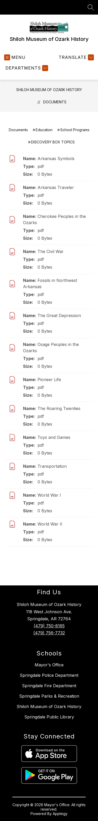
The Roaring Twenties (58, 408)
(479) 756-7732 (49, 632)
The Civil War (50, 251)
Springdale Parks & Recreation (49, 696)
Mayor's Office (49, 664)
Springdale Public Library (49, 716)
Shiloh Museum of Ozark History (49, 89)
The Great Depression (59, 315)
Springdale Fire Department (49, 685)
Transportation (52, 466)
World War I (49, 495)
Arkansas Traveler (55, 187)
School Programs (74, 130)
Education (44, 130)
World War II (49, 524)
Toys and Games (53, 437)
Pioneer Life (49, 379)
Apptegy (60, 813)
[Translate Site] (75, 57)
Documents (54, 102)
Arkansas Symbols (55, 158)
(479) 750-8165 (49, 625)
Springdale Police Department (49, 675)
